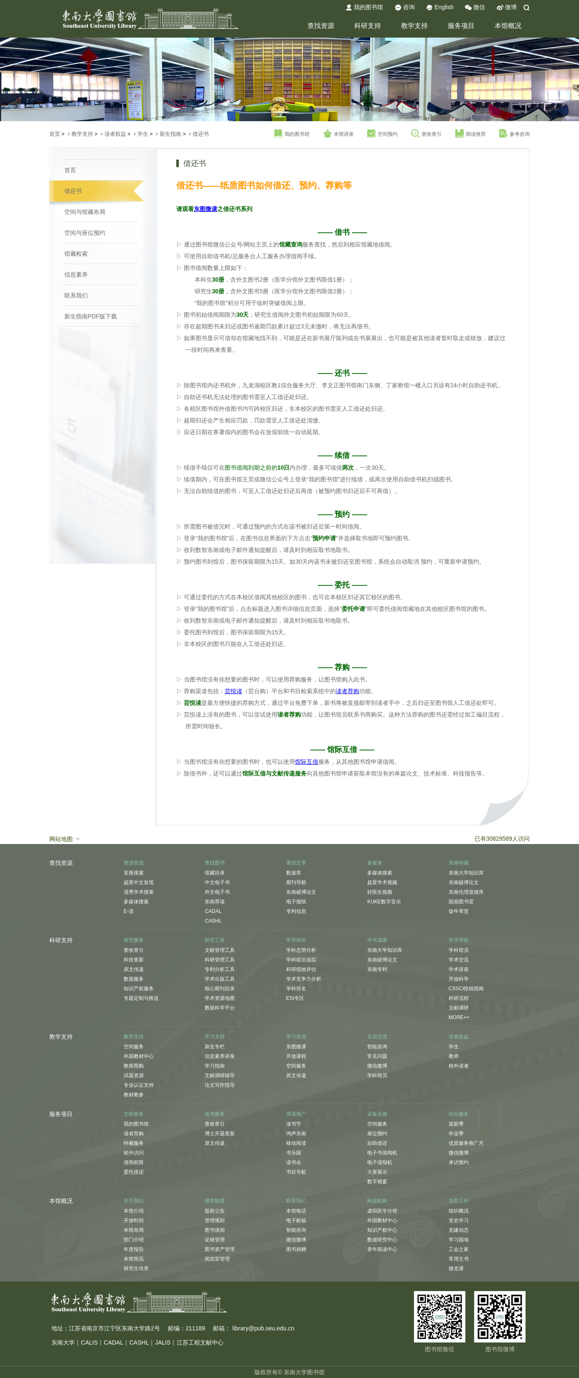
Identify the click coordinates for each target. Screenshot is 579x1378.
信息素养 (76, 274)
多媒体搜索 (136, 901)
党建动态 (459, 1230)
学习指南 (215, 1065)
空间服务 (134, 1046)
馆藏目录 (215, 872)
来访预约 (459, 1162)
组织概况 (459, 1210)
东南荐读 (215, 901)
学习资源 (296, 1036)
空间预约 (382, 133)
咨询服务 (215, 1113)
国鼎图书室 (461, 901)
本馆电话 (296, 1210)
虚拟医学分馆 (382, 1210)
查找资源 (320, 25)
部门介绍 (134, 1239)
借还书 (201, 134)
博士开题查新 (220, 1133)
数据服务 (134, 978)
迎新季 (456, 1123)
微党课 (456, 1268)
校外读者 (459, 1065)
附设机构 (377, 1200)
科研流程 (459, 998)
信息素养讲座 (220, 1056)
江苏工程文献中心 (200, 1342)
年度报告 (134, 1249)
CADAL (213, 911)
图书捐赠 (296, 1249)
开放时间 (134, 1220)
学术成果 (377, 940)
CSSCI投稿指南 (466, 988)
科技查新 (134, 959)
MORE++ (459, 1017)
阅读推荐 (470, 133)
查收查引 (426, 133)
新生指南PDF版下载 (90, 316)
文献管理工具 (220, 950)
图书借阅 (215, 1230)
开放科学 (459, 978)
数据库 (293, 872)
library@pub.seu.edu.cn (263, 1328)
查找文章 (296, 862)
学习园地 (459, 1239)
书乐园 (293, 1152)
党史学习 (459, 1220)
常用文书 (459, 1258)
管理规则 (215, 1220)
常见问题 (377, 1056)
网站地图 (65, 838)
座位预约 (377, 1133)
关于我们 (134, 1200)
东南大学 (63, 1342)
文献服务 (134, 1113)
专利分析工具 (220, 969)
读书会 (293, 1162)
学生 (142, 134)
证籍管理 (215, 1239)
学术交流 (459, 959)
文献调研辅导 (220, 1075)
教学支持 (414, 25)
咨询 (405, 7)
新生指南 (170, 134)
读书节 (293, 1123)
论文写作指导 (220, 1085)
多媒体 (374, 862)
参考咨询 (514, 133)
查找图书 (215, 862)
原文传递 (134, 969)
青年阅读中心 (382, 1249)
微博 (507, 7)
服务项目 (461, 25)
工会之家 (459, 1249)
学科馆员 (459, 950)
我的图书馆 (364, 7)
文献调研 (459, 1007)
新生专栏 (215, 1046)
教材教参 (134, 1094)
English (440, 7)
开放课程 (296, 1056)
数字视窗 (377, 1181)
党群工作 (459, 1200)
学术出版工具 (220, 978)
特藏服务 (134, 1143)
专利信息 (296, 911)
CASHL (213, 920)
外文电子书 (217, 892)
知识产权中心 (382, 1230)
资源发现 (134, 862)
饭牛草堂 (459, 911)
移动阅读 (296, 1143)
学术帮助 (459, 940)
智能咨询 (377, 1046)
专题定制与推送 (141, 998)
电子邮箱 (296, 1220)
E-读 (129, 911)
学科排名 (296, 988)
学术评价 (296, 940)
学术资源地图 (220, 998)
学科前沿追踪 (301, 959)
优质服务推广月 (466, 1143)
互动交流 (377, 1036)
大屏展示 (377, 1172)
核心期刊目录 (220, 988)
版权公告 (215, 1210)
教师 (454, 1056)
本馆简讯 (134, 1258)
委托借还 (134, 1172)
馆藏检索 (76, 253)
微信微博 (377, 1065)
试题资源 (134, 1075)
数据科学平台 (220, 1007)
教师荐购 (134, 1065)
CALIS (89, 1342)
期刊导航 (296, 882)
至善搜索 (134, 872)
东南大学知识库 (466, 872)
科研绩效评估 (301, 969)
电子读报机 (379, 1162)
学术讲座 (459, 969)
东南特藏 (459, 862)
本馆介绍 (134, 1210)
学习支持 (215, 1036)
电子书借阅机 (382, 1152)
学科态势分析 (301, 950)
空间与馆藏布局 (84, 211)
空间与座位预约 (84, 232)
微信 (475, 7)
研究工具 (215, 940)
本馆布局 (134, 1230)
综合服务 (459, 1113)
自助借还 (377, 1143)
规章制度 (215, 1200)
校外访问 (134, 1152)
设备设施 (377, 1113)
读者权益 (115, 134)
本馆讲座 (338, 133)
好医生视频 (379, 892)
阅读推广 (296, 1113)
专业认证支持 (139, 1085)
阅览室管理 (217, 1258)
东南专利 (377, 969)
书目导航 (296, 1172)
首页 (54, 134)
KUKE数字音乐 (384, 901)
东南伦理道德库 (466, 892)
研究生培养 (136, 1268)
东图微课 (296, 1046)
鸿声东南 (296, 1133)
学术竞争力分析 (303, 978)
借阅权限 (134, 1162)
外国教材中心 (139, 1056)
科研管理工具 (220, 959)
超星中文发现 (139, 882)
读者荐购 (134, 1133)
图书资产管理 (220, 1249)
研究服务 (134, 940)
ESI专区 (295, 998)
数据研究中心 (382, 1239)
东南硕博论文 (301, 892)
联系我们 (76, 295)
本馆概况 (508, 25)
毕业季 (456, 1133)
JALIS (162, 1342)
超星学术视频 (382, 882)
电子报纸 (296, 901)
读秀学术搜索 (139, 892)
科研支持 (367, 25)
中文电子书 (217, 882)
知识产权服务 (139, 988)
